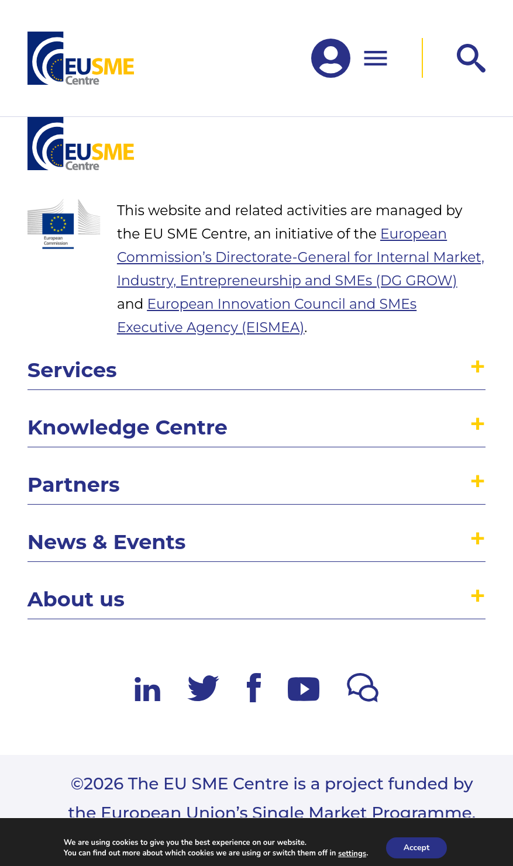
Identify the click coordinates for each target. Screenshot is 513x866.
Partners (73, 484)
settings (352, 853)
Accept (417, 847)
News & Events (106, 541)
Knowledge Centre (127, 427)
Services (72, 369)
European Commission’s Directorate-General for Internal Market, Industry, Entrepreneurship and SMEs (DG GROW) (300, 257)
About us (76, 599)
